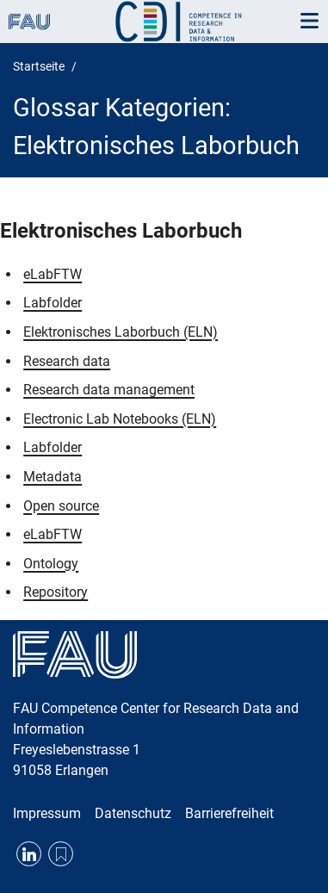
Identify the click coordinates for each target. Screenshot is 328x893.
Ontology (50, 563)
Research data (66, 361)
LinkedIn (28, 853)
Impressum (47, 813)
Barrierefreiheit (229, 813)
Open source (61, 506)
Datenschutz (133, 813)
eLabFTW (52, 274)
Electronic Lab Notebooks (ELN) (119, 419)
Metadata (52, 476)
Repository (55, 592)
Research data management (109, 389)
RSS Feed (60, 853)
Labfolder (52, 303)
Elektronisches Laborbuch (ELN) (120, 332)
